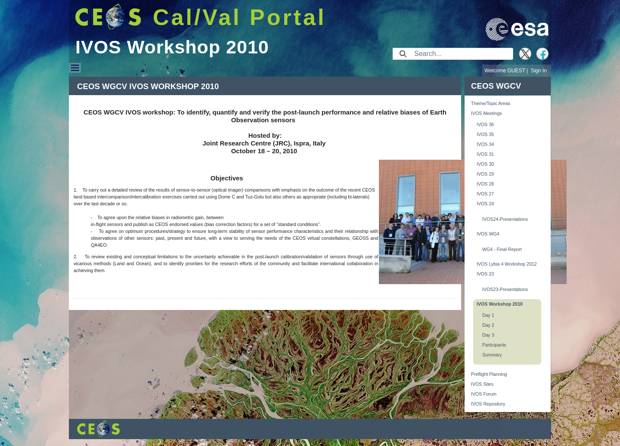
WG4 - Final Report (502, 249)
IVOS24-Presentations (505, 219)
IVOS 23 (485, 273)
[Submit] (403, 54)
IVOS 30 (485, 164)
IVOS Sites (482, 384)
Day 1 (488, 315)
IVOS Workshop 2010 (500, 304)
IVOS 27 (485, 193)
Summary (492, 354)
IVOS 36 (485, 124)
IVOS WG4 (488, 233)
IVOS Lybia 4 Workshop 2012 (507, 263)
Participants (494, 344)
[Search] (461, 53)
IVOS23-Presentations (505, 289)
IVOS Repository (488, 403)
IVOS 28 (485, 183)
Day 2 (488, 325)
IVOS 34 (485, 144)
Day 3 (488, 335)
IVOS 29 (485, 174)
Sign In (539, 71)
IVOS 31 (485, 154)
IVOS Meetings (486, 113)
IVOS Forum (483, 393)
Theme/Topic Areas (490, 103)
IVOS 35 (485, 134)
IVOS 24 (485, 203)
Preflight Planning (489, 374)
